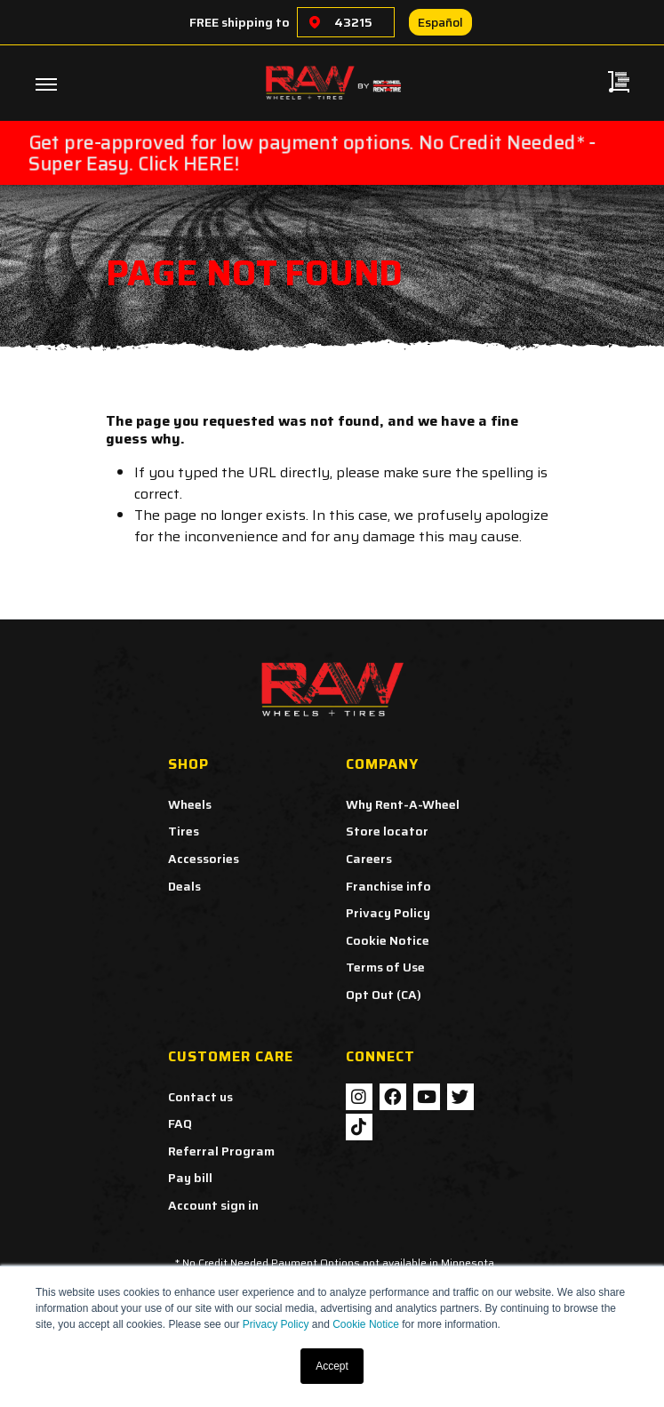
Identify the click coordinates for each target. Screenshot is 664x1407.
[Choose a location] (314, 22)
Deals (184, 886)
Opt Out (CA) (383, 994)
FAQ (180, 1123)
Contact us (200, 1097)
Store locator (387, 831)
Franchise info (388, 886)
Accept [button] (332, 1366)
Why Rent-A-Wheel (403, 804)
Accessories (203, 858)
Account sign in (213, 1205)
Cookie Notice (365, 1324)
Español (440, 22)
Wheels (190, 804)
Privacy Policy (276, 1324)
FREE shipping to (239, 22)
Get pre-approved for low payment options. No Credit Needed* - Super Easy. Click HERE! (311, 153)
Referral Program (221, 1151)
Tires (183, 831)
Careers (369, 858)
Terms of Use (385, 967)
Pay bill (190, 1177)
